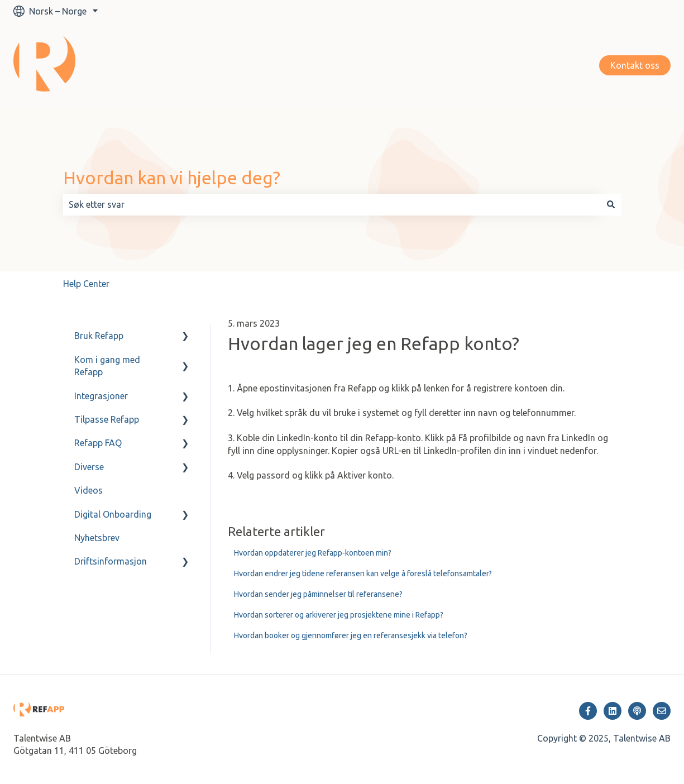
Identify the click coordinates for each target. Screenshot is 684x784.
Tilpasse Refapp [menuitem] (106, 419)
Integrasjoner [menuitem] (101, 396)
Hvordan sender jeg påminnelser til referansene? (318, 594)
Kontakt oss (634, 65)
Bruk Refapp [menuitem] (98, 336)
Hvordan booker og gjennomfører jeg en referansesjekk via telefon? (350, 635)
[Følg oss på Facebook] (588, 711)
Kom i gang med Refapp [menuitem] (107, 366)
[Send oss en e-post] (662, 711)
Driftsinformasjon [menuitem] (110, 561)
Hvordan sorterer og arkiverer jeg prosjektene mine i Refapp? (338, 614)
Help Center (86, 284)
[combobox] (331, 204)
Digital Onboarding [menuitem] (112, 514)
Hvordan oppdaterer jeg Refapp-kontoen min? (312, 552)
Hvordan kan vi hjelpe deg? (171, 178)
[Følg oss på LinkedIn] (612, 711)
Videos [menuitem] (88, 490)
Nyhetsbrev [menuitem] (96, 538)
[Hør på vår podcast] (637, 711)
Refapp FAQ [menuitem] (98, 443)
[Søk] (610, 204)
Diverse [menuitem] (89, 467)
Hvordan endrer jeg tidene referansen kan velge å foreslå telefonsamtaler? (363, 573)
